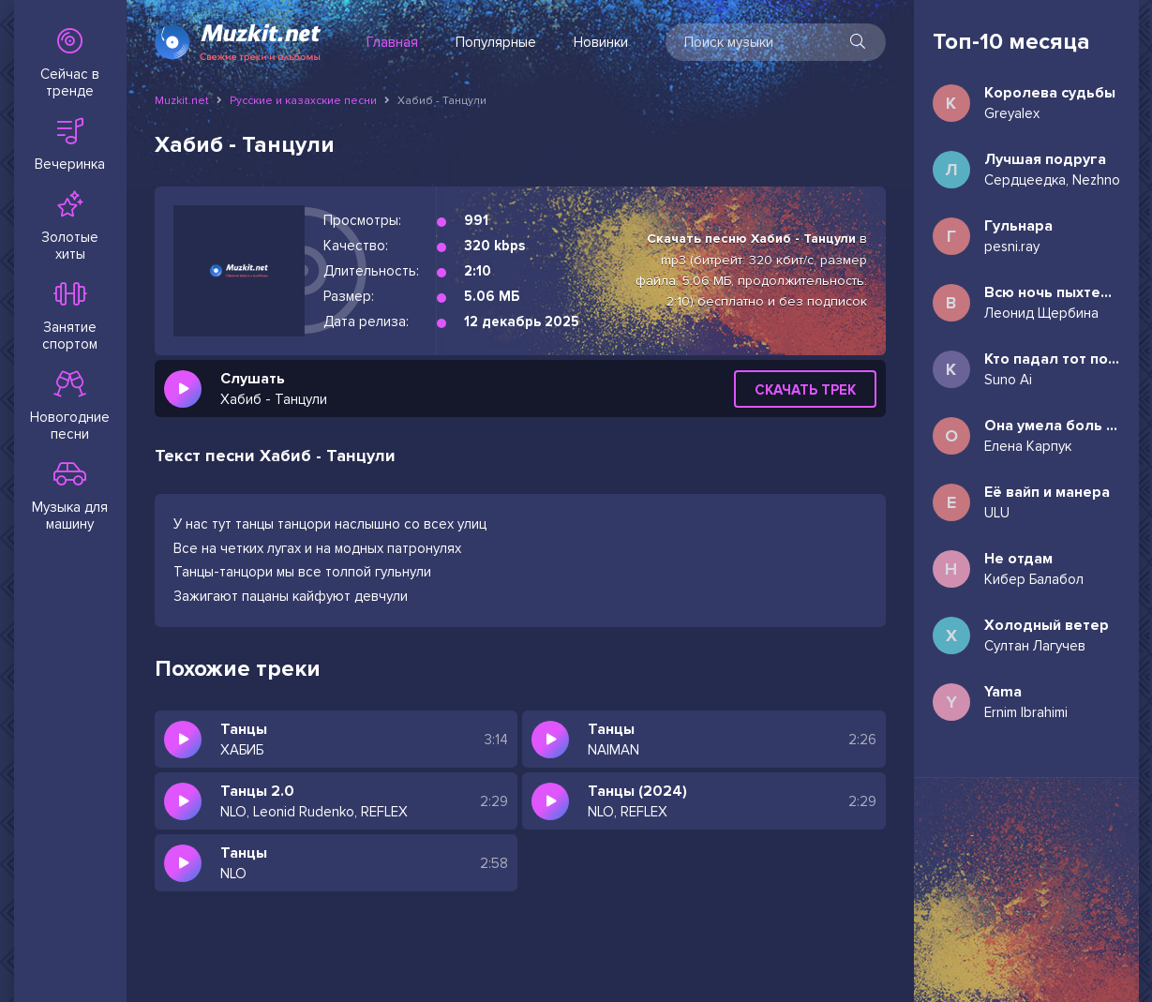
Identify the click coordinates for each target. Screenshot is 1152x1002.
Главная (392, 42)
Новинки (601, 42)
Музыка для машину (70, 496)
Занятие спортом (70, 316)
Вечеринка (70, 145)
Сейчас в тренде (70, 63)
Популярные (496, 42)
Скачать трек (805, 389)
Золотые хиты (70, 226)
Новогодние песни (70, 406)
